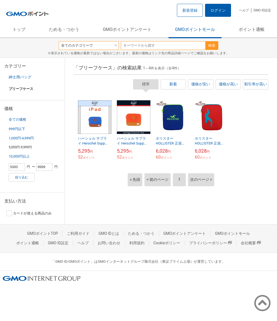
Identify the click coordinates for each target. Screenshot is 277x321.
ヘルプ (244, 10)
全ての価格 (17, 119)
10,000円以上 (19, 156)
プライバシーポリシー (210, 243)
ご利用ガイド (78, 233)
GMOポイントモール (195, 29)
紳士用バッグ (20, 77)
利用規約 (136, 243)
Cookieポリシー (166, 243)
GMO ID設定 (262, 10)
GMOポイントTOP (42, 233)
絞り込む (21, 177)
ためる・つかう (64, 29)
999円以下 (17, 129)
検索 (211, 45)
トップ (18, 29)
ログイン (218, 10)
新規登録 (189, 10)
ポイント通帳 (252, 29)
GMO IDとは (108, 233)
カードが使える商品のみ (29, 213)
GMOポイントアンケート (127, 29)
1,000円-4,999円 (21, 138)
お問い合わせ (109, 243)
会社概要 (251, 243)
